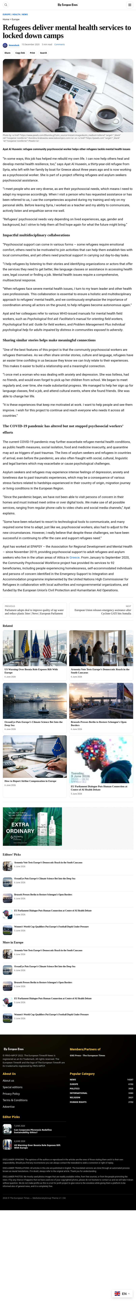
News (25, 14)
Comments (60, 44)
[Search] (6, 5)
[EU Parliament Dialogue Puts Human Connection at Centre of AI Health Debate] (101, 759)
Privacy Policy (11, 1094)
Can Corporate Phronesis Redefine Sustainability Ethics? (33, 1131)
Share (7, 52)
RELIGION (75, 1097)
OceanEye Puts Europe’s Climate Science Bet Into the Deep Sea (44, 878)
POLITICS (74, 1088)
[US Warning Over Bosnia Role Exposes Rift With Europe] (35, 648)
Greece (74, 557)
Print (32, 52)
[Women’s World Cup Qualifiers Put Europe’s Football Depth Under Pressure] (7, 930)
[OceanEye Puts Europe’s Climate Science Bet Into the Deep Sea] (35, 701)
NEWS (73, 1079)
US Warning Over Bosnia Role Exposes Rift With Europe (37, 1146)
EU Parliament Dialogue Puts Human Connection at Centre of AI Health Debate (53, 910)
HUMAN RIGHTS (78, 1102)
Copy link (20, 52)
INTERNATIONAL (78, 1093)
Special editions (12, 1087)
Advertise (9, 1107)
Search (43, 52)
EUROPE (74, 1084)
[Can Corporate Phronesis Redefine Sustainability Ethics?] (7, 1129)
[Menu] (129, 4)
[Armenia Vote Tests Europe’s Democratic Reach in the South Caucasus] (101, 648)
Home (6, 19)
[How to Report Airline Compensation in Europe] (35, 756)
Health (16, 14)
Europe (7, 14)
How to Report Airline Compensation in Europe (30, 781)
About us (8, 1080)
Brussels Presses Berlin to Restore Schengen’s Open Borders (43, 894)
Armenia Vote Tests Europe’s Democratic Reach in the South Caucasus (48, 862)
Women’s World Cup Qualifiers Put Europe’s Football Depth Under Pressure (51, 926)
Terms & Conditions (15, 1100)
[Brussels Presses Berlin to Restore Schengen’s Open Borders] (101, 701)
